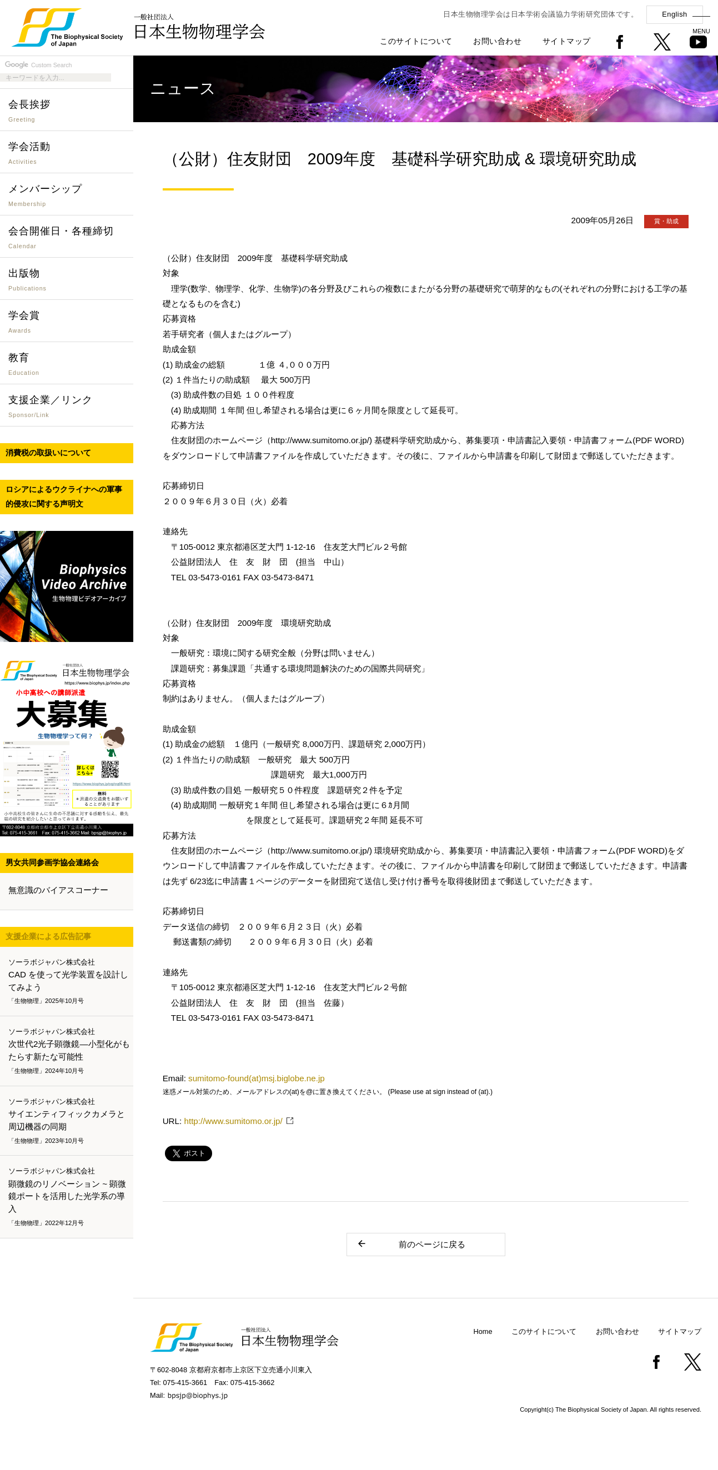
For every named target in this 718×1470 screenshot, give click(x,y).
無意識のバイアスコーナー (58, 890)
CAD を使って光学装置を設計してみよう (68, 982)
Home (483, 1331)
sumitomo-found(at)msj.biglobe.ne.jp (256, 1078)
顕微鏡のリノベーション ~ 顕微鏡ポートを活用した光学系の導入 (68, 1197)
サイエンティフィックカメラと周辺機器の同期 (68, 1121)
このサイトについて (416, 41)
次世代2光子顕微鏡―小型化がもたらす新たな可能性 (69, 1051)
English (674, 14)
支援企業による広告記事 (48, 936)
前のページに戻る (411, 1243)
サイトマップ (567, 41)
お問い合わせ (497, 41)
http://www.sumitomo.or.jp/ (233, 1121)
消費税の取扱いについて (48, 452)
